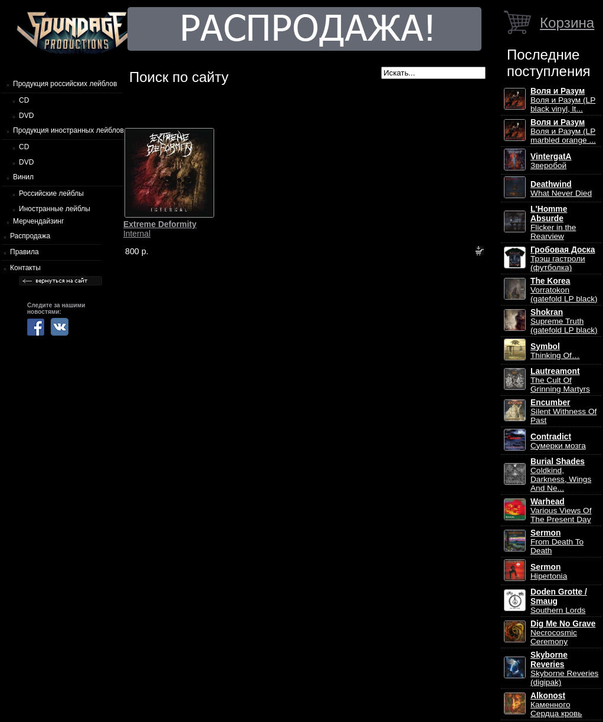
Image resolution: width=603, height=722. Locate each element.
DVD (26, 115)
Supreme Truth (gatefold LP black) (564, 321)
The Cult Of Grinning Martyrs (560, 380)
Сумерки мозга (558, 441)
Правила (24, 252)
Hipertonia (548, 571)
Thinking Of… (555, 351)
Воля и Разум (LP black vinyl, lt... (562, 100)
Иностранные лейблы (54, 209)
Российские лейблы (51, 193)
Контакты (25, 268)
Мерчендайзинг (38, 221)
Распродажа (30, 236)
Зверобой (551, 161)
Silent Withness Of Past (563, 411)
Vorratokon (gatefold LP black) (564, 290)
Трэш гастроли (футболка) (562, 258)
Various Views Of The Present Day (560, 510)
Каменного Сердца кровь (556, 704)
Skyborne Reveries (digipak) (564, 669)
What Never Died (561, 189)
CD (24, 100)
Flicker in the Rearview (553, 223)
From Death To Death (557, 542)
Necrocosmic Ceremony (562, 632)
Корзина (567, 23)
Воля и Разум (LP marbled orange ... (563, 131)
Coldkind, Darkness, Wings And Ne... (560, 475)
